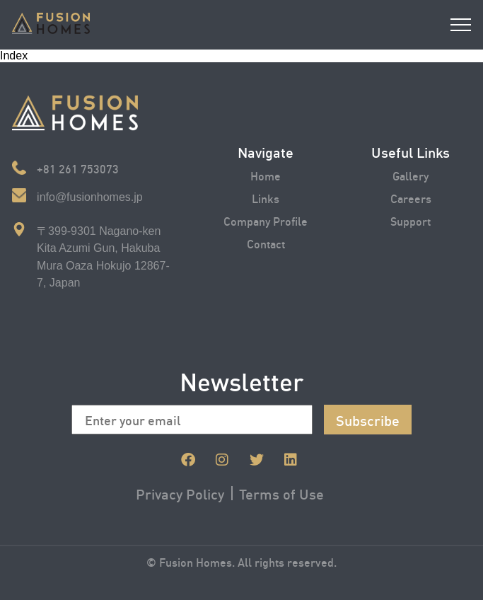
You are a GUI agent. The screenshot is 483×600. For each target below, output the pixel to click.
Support (410, 220)
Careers (410, 198)
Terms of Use (281, 493)
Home (265, 175)
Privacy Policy (180, 493)
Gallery (410, 175)
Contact (266, 243)
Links (265, 198)
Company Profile (265, 220)
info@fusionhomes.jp (90, 197)
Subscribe (368, 419)
